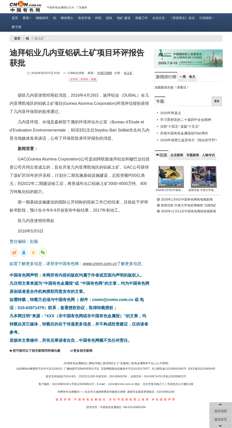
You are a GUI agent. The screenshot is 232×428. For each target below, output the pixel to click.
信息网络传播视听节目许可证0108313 (39, 368)
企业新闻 (176, 155)
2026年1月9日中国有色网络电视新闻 (171, 190)
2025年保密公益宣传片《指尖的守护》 (189, 140)
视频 (161, 155)
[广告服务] (123, 363)
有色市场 (84, 18)
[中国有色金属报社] (75, 363)
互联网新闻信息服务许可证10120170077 (125, 368)
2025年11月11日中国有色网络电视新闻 (186, 211)
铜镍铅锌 (42, 18)
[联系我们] (109, 363)
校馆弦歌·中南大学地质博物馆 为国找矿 (187, 205)
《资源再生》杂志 (182, 18)
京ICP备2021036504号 (202, 368)
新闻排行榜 (166, 77)
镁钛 (109, 18)
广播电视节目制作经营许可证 (81, 368)
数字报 (16, 27)
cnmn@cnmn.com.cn (121, 384)
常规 (93, 79)
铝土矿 (128, 73)
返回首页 (220, 419)
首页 (15, 18)
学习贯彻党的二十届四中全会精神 (185, 120)
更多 (217, 101)
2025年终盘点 (170, 113)
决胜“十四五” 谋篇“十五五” (180, 126)
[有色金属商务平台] (142, 363)
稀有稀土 (67, 18)
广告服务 (81, 7)
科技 (98, 18)
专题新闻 (192, 155)
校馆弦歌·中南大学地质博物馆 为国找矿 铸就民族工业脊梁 (203, 190)
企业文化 (158, 18)
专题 (160, 101)
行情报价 (206, 18)
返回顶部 (220, 411)
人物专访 (208, 155)
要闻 (27, 18)
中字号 (84, 79)
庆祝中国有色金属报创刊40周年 (184, 133)
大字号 (74, 79)
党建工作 (141, 18)
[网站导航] (95, 363)
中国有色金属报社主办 (60, 7)
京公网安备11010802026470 (169, 368)
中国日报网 (104, 73)
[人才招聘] (162, 363)
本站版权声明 (164, 399)
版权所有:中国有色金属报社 (81, 399)
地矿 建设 (123, 18)
